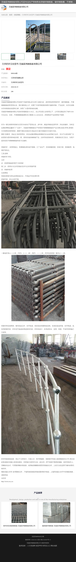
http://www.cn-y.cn (7, 481)
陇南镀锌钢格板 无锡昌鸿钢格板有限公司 (56, 526)
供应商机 (17, 15)
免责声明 (39, 546)
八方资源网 (31, 546)
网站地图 (54, 546)
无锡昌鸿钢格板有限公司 (34, 543)
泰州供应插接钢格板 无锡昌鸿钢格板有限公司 (19, 526)
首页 (10, 15)
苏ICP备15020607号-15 (44, 539)
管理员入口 (46, 546)
